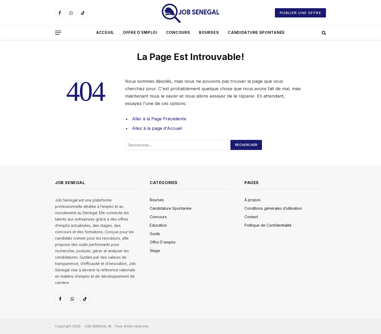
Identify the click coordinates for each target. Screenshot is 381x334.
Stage (155, 250)
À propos (252, 200)
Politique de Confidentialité (268, 225)
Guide (155, 233)
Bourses (209, 32)
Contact (251, 216)
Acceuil (105, 32)
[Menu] (58, 33)
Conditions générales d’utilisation (273, 208)
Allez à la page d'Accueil (157, 128)
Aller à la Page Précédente (160, 118)
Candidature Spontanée (256, 32)
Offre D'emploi (162, 242)
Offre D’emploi (140, 32)
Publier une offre (300, 13)
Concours (178, 32)
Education (158, 225)
